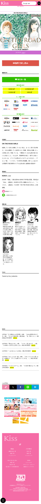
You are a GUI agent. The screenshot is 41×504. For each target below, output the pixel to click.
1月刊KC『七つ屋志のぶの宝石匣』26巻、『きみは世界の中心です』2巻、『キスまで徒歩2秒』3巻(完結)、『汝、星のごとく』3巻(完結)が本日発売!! (20, 336)
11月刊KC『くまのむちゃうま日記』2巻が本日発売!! (19, 351)
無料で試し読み (20, 63)
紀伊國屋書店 (29, 89)
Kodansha (15, 488)
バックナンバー (12, 455)
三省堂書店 (11, 92)
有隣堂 (29, 92)
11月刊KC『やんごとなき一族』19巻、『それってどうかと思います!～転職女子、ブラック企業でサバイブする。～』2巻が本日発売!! (20, 358)
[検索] (29, 3)
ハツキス (29, 449)
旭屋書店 (11, 89)
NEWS (28, 460)
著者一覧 (12, 453)
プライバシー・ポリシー (28, 464)
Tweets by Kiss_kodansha (9, 276)
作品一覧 (29, 451)
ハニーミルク (29, 462)
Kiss (12, 449)
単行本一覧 (20, 79)
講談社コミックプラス (29, 466)
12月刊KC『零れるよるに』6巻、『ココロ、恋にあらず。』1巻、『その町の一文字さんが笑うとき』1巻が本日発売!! (20, 344)
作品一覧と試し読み (12, 460)
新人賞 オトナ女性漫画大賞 (12, 466)
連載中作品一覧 (12, 451)
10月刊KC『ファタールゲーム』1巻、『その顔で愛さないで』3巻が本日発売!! (20, 366)
